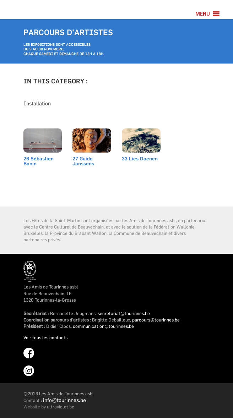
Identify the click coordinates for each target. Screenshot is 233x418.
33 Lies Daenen (140, 159)
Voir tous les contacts (45, 337)
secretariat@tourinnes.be (124, 313)
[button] (202, 14)
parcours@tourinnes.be (156, 320)
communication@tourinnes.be (103, 326)
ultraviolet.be (60, 406)
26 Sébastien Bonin (38, 161)
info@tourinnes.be (64, 400)
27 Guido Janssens (83, 161)
